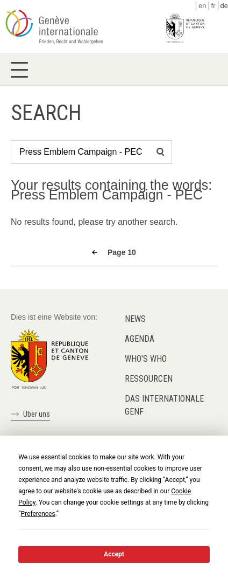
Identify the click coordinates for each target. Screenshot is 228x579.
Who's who (146, 359)
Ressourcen (149, 379)
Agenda (139, 339)
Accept (114, 554)
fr (213, 6)
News (135, 319)
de (224, 6)
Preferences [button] (38, 514)
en (202, 6)
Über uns (36, 414)
